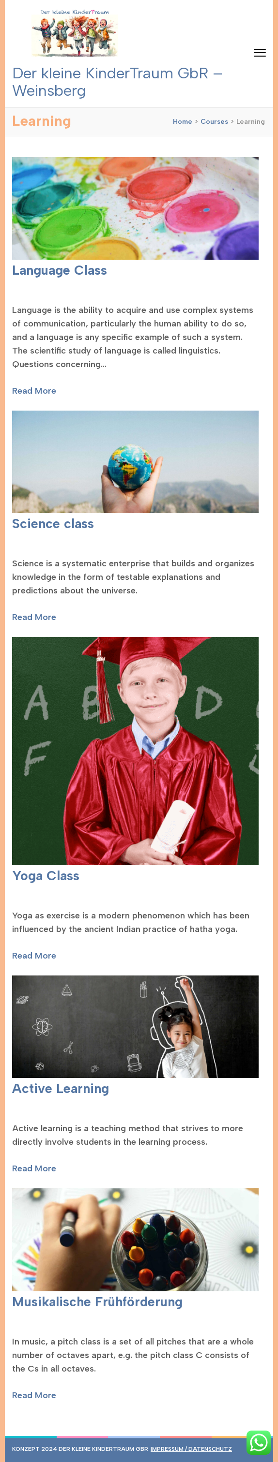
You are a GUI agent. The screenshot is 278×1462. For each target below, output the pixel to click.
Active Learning (60, 1088)
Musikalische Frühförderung (97, 1302)
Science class (53, 524)
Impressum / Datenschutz (191, 1449)
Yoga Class (45, 876)
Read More (34, 390)
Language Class (59, 270)
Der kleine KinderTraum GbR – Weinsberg (117, 82)
